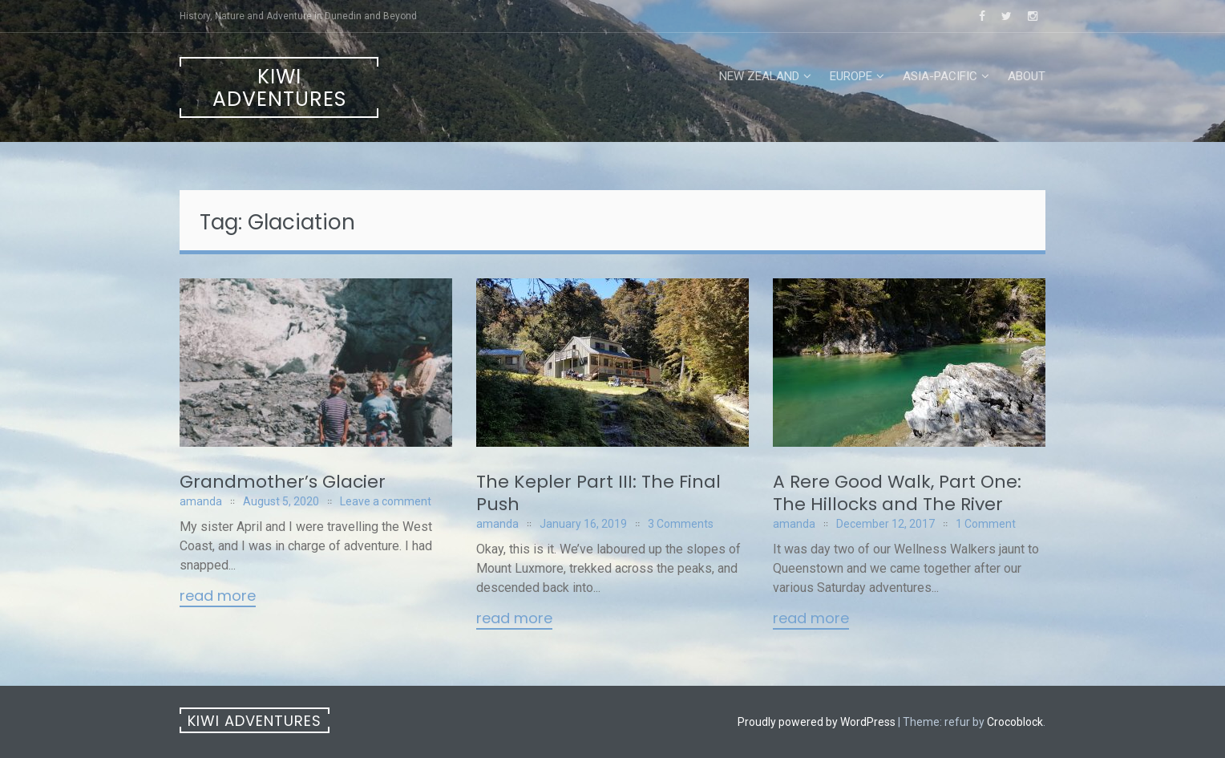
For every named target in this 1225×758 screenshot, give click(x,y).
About (1026, 76)
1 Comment (986, 523)
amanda (201, 501)
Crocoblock (1015, 721)
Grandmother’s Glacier (283, 481)
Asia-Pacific (940, 76)
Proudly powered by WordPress (817, 721)
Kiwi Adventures (279, 88)
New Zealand (759, 76)
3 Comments (681, 523)
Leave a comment (385, 501)
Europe (851, 76)
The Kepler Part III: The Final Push (598, 493)
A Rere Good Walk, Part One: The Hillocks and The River (897, 493)
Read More (218, 597)
